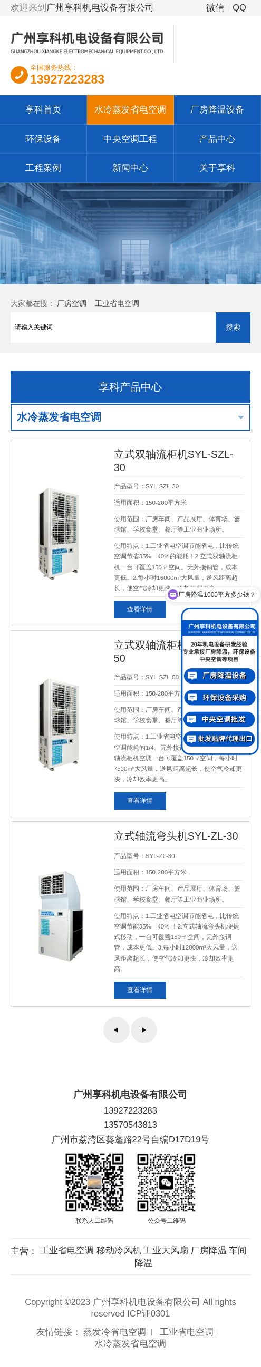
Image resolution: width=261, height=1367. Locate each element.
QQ (239, 7)
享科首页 (43, 109)
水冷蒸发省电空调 (130, 109)
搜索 (233, 327)
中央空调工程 (130, 139)
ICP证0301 (148, 1313)
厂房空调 (71, 303)
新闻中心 (130, 167)
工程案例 (43, 167)
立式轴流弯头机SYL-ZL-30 (176, 836)
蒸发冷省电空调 (114, 1332)
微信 (215, 7)
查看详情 (139, 609)
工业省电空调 (117, 303)
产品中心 (217, 139)
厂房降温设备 (217, 109)
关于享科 (217, 167)
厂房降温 (209, 1250)
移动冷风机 (118, 1250)
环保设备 (43, 139)
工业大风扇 (165, 1250)
